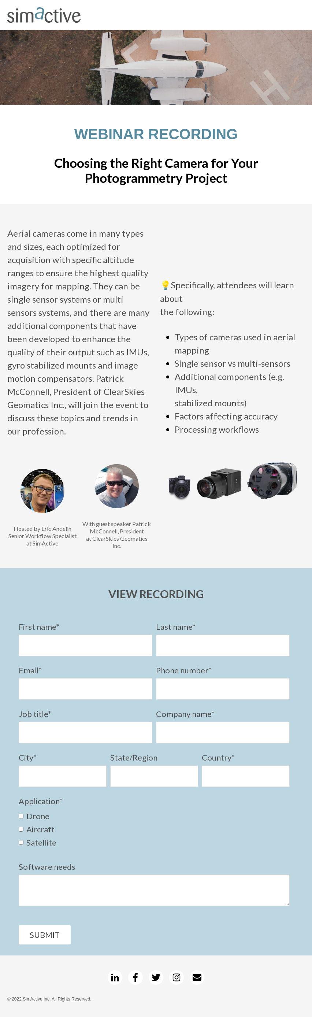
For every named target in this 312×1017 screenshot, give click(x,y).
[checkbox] (154, 828)
